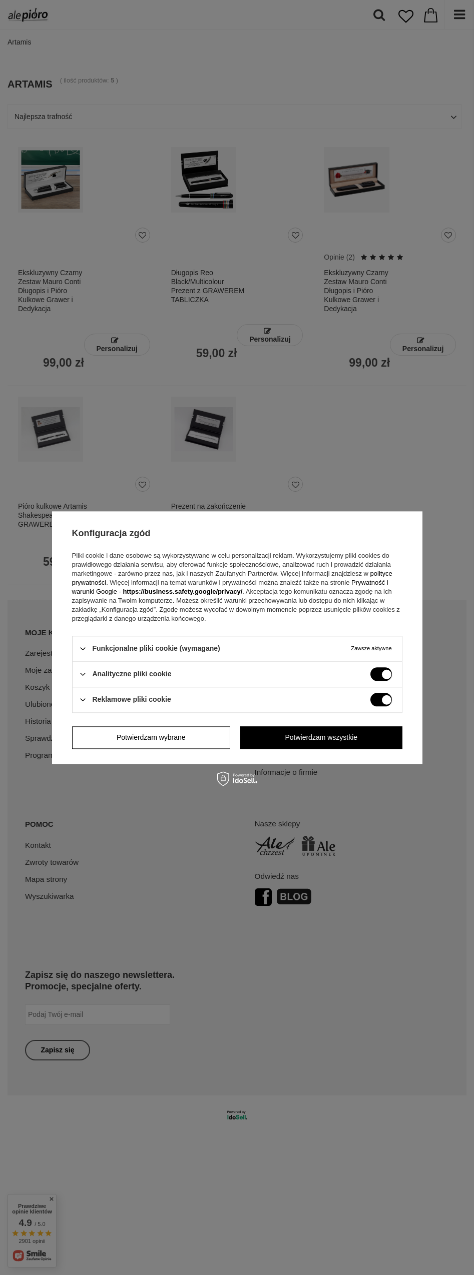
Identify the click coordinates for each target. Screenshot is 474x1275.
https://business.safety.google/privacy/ (182, 591)
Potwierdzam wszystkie (321, 737)
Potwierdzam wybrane (151, 737)
